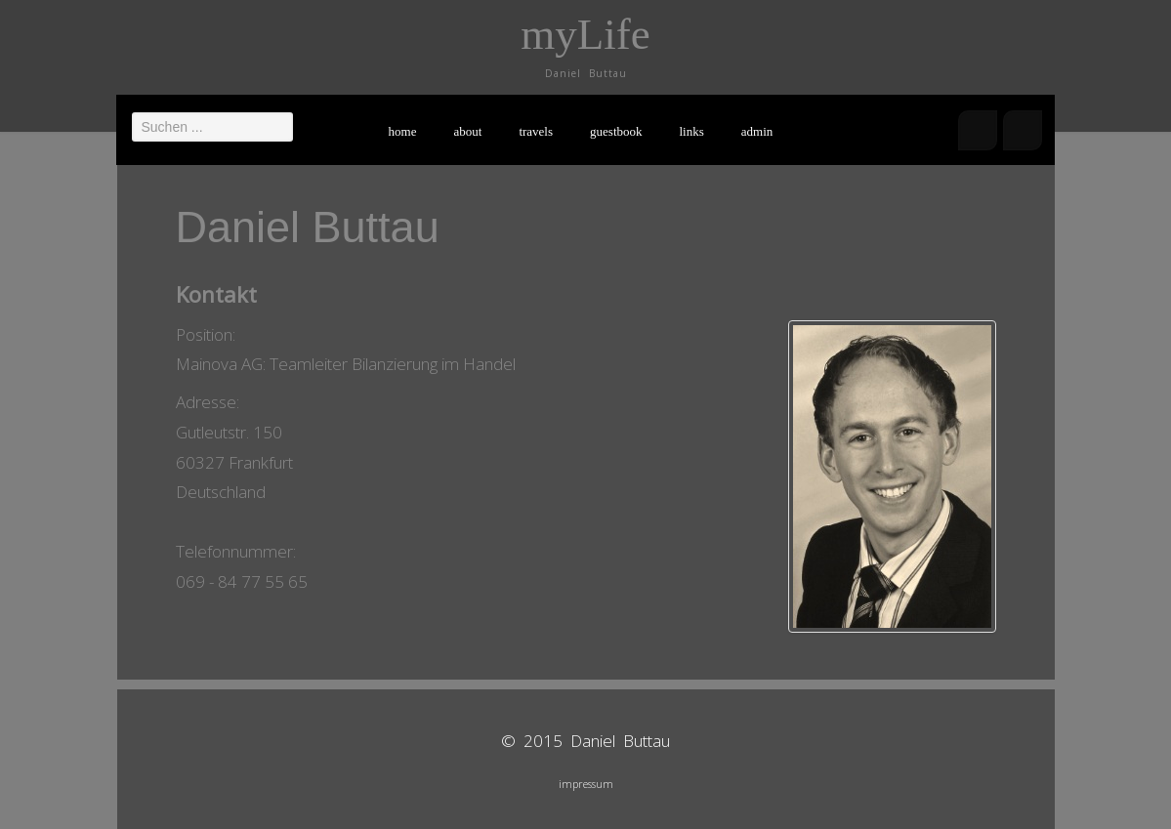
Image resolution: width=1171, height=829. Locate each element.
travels (536, 131)
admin (757, 131)
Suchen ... (132, 111)
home (403, 131)
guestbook (616, 131)
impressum (586, 783)
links (692, 131)
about (468, 131)
